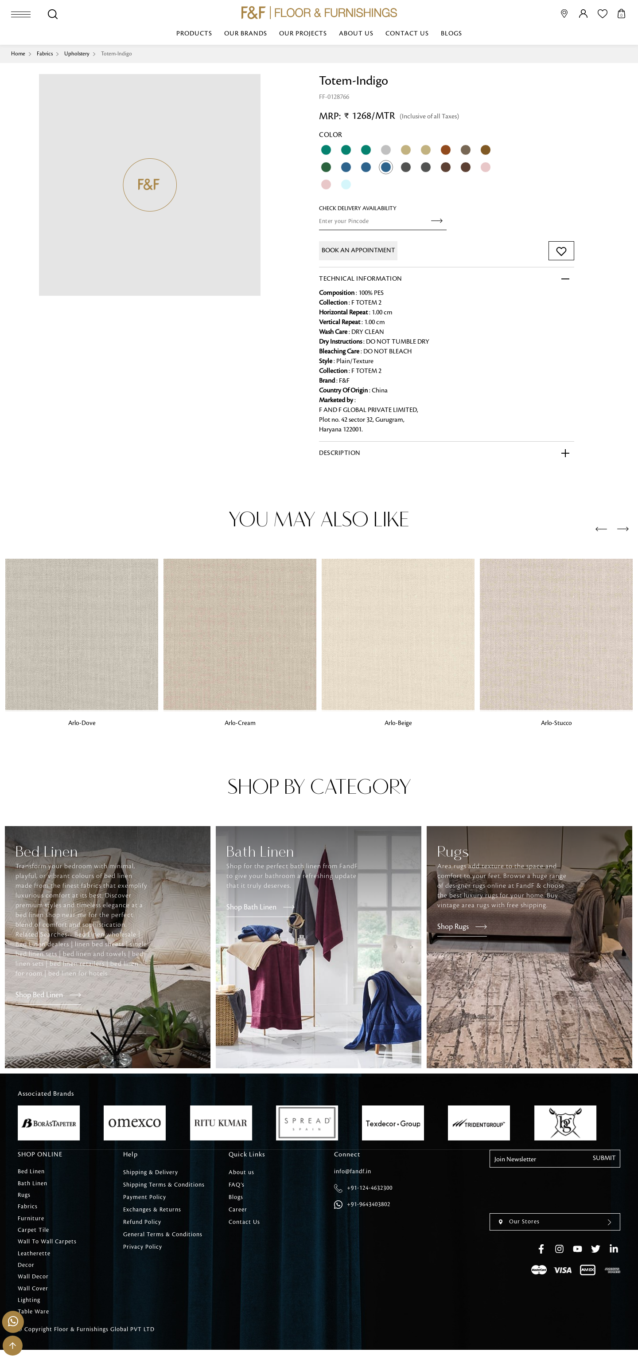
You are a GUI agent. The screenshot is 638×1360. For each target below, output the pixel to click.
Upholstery (79, 54)
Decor (26, 1272)
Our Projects (303, 34)
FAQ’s (237, 1185)
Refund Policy (142, 1222)
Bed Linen (31, 1173)
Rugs (24, 1198)
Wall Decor (33, 1285)
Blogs (451, 34)
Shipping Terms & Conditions (164, 1185)
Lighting (29, 1309)
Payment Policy (144, 1198)
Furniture (31, 1222)
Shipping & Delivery (150, 1173)
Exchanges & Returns (152, 1210)
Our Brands (245, 34)
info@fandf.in (352, 1173)
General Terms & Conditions (162, 1235)
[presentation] (601, 529)
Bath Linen (32, 1185)
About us (356, 34)
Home (18, 54)
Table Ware (33, 1322)
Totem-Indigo (120, 54)
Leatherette (34, 1260)
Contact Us (407, 34)
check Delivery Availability (358, 208)
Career (238, 1210)
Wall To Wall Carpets (47, 1247)
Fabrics (45, 54)
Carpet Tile (33, 1235)
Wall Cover (33, 1297)
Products (194, 34)
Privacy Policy (142, 1247)
